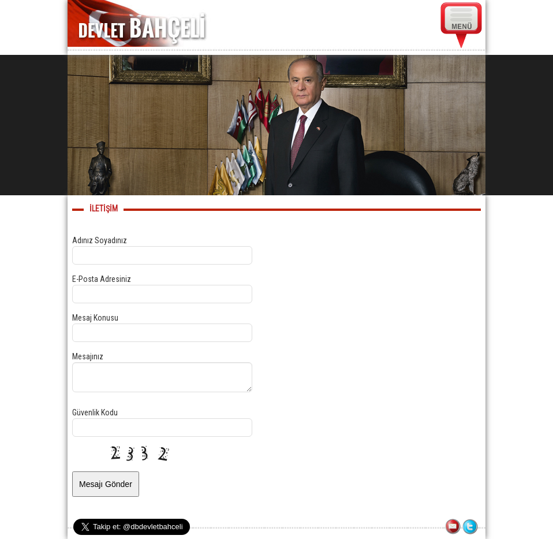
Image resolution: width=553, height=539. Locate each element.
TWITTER (471, 527)
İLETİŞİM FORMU (453, 527)
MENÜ (461, 25)
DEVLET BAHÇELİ (142, 23)
